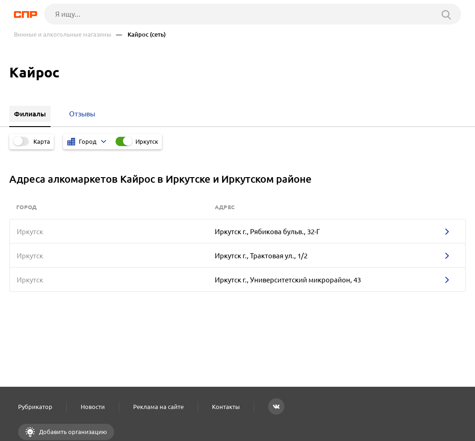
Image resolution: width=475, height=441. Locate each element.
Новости (93, 406)
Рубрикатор (35, 406)
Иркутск (146, 141)
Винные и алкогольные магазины (62, 35)
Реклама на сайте (158, 406)
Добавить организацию (72, 431)
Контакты (226, 406)
